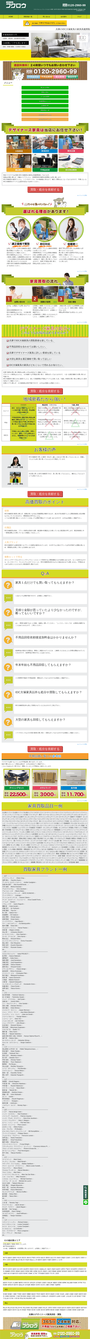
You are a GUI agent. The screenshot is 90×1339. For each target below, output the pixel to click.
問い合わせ (46, 16)
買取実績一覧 (28, 16)
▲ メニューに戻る (82, 177)
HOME (11, 16)
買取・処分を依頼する (45, 171)
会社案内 (63, 16)
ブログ (79, 16)
